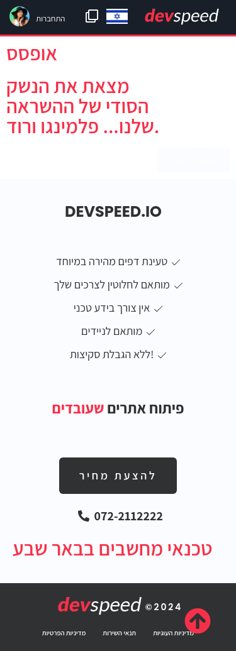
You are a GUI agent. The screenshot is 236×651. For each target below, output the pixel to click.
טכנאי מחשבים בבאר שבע (112, 548)
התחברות (50, 18)
